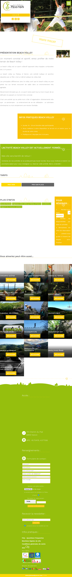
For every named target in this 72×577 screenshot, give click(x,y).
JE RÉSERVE (63, 214)
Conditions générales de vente (33, 544)
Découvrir (11, 280)
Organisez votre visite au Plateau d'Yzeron (26, 204)
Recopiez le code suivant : (36, 498)
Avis (25, 548)
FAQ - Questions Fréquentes (33, 538)
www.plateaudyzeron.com (33, 575)
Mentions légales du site (31, 541)
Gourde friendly (5, 204)
